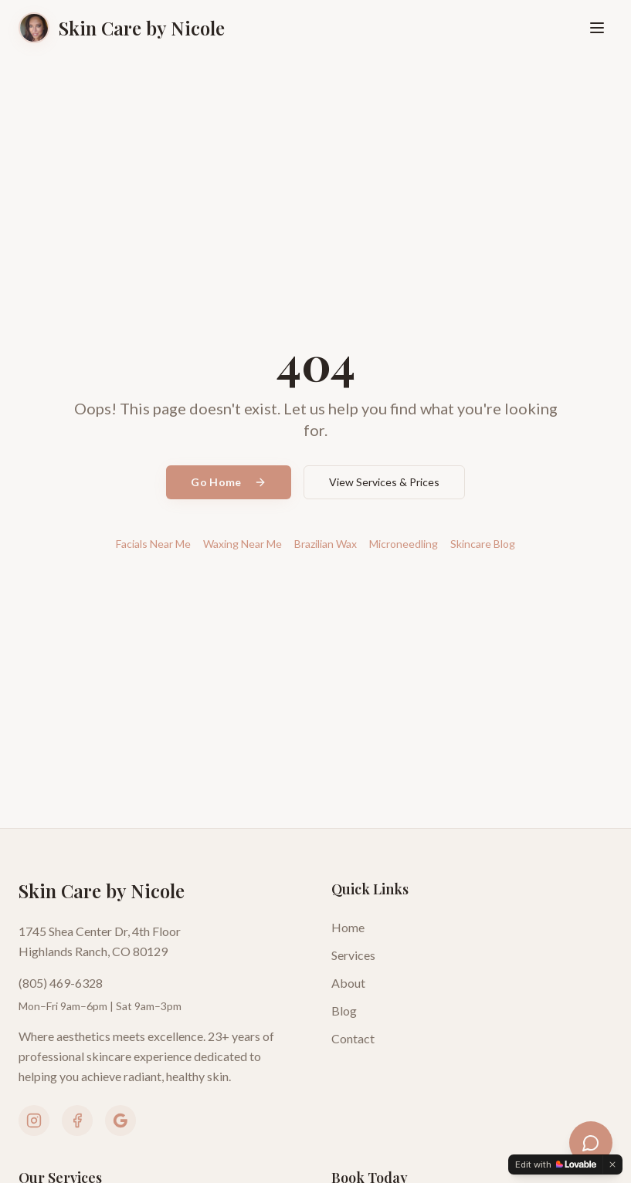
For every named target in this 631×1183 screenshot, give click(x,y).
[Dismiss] (612, 1164)
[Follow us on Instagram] (34, 1120)
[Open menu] (597, 27)
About (348, 982)
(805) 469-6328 (61, 982)
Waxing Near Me (242, 543)
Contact (353, 1038)
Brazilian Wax (325, 543)
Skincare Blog (482, 543)
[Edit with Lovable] (555, 1164)
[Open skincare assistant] (590, 1142)
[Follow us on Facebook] (77, 1120)
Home (348, 927)
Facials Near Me (153, 543)
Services (353, 955)
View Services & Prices (384, 481)
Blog (344, 1010)
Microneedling (403, 543)
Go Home (228, 481)
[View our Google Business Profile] (120, 1120)
